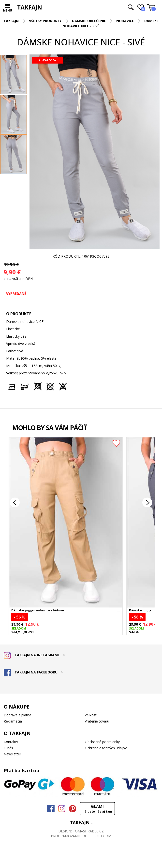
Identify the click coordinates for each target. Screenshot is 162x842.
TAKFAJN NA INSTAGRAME (34, 655)
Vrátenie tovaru (97, 721)
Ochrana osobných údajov (106, 748)
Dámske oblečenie (89, 20)
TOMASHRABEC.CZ (88, 831)
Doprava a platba (17, 715)
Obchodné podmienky (102, 741)
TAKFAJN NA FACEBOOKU (33, 672)
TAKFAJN (11, 20)
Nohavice (125, 20)
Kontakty (11, 741)
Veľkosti (91, 715)
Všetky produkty (45, 20)
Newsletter (12, 754)
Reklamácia (13, 721)
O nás (8, 748)
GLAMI (97, 809)
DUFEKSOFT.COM (96, 836)
